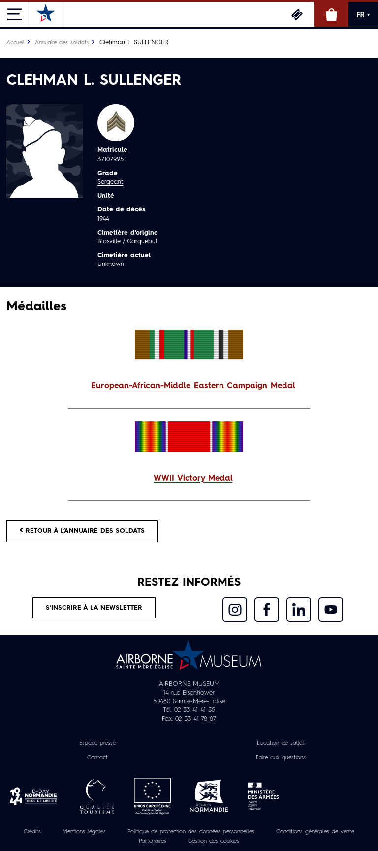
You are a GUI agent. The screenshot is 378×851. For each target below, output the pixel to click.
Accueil (15, 43)
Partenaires (152, 841)
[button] (189, 386)
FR (363, 15)
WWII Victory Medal (193, 479)
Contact (97, 758)
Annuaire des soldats (62, 43)
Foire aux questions (281, 758)
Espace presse (97, 743)
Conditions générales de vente (315, 832)
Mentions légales (84, 832)
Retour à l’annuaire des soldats (82, 530)
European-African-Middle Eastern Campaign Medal (193, 386)
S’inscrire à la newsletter (94, 608)
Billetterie (297, 14)
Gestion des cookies (213, 841)
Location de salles (281, 743)
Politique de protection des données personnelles (190, 832)
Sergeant (110, 182)
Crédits (32, 832)
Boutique (331, 14)
